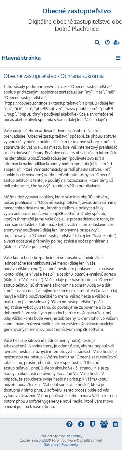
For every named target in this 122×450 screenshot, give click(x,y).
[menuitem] (97, 43)
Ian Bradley (74, 436)
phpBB (43, 440)
